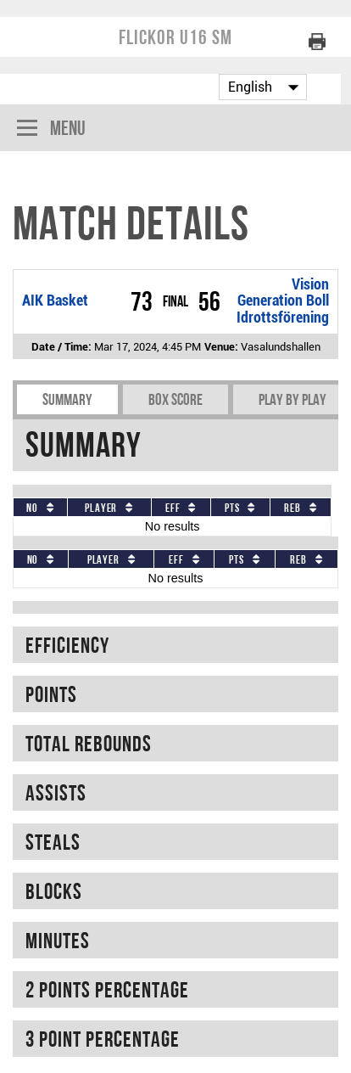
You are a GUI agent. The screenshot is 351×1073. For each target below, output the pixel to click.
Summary (67, 399)
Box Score (175, 399)
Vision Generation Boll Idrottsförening (283, 301)
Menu (51, 129)
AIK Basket (55, 300)
